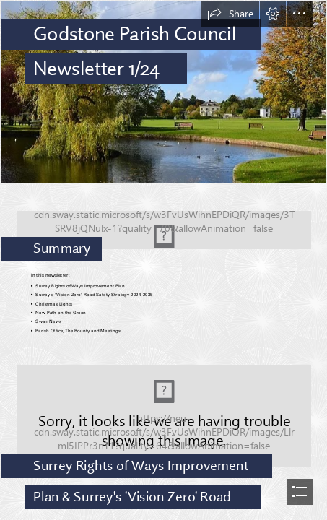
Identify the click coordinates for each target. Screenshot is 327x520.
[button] (230, 14)
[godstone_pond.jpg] (163, 92)
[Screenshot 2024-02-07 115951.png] (163, 225)
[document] (163, 260)
